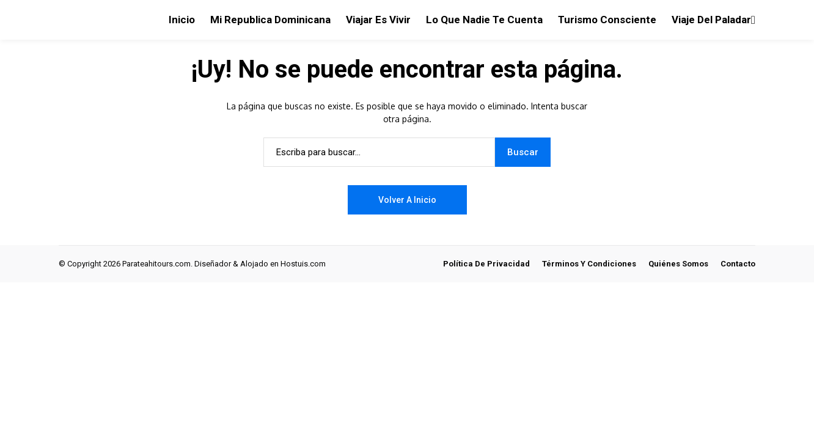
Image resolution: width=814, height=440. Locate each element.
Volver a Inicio (407, 200)
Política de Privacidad (486, 263)
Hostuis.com (303, 263)
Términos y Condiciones (589, 263)
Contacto (738, 263)
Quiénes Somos (678, 263)
